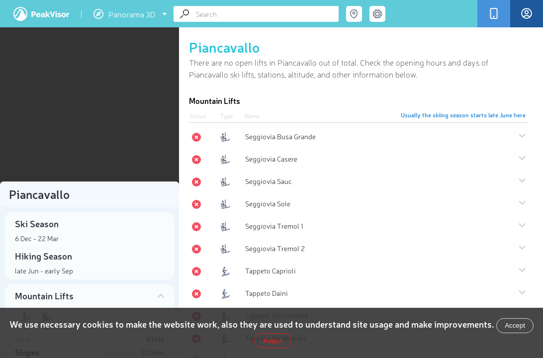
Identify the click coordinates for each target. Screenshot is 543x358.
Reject (273, 341)
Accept (515, 325)
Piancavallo (224, 46)
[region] (89, 107)
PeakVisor (41, 14)
